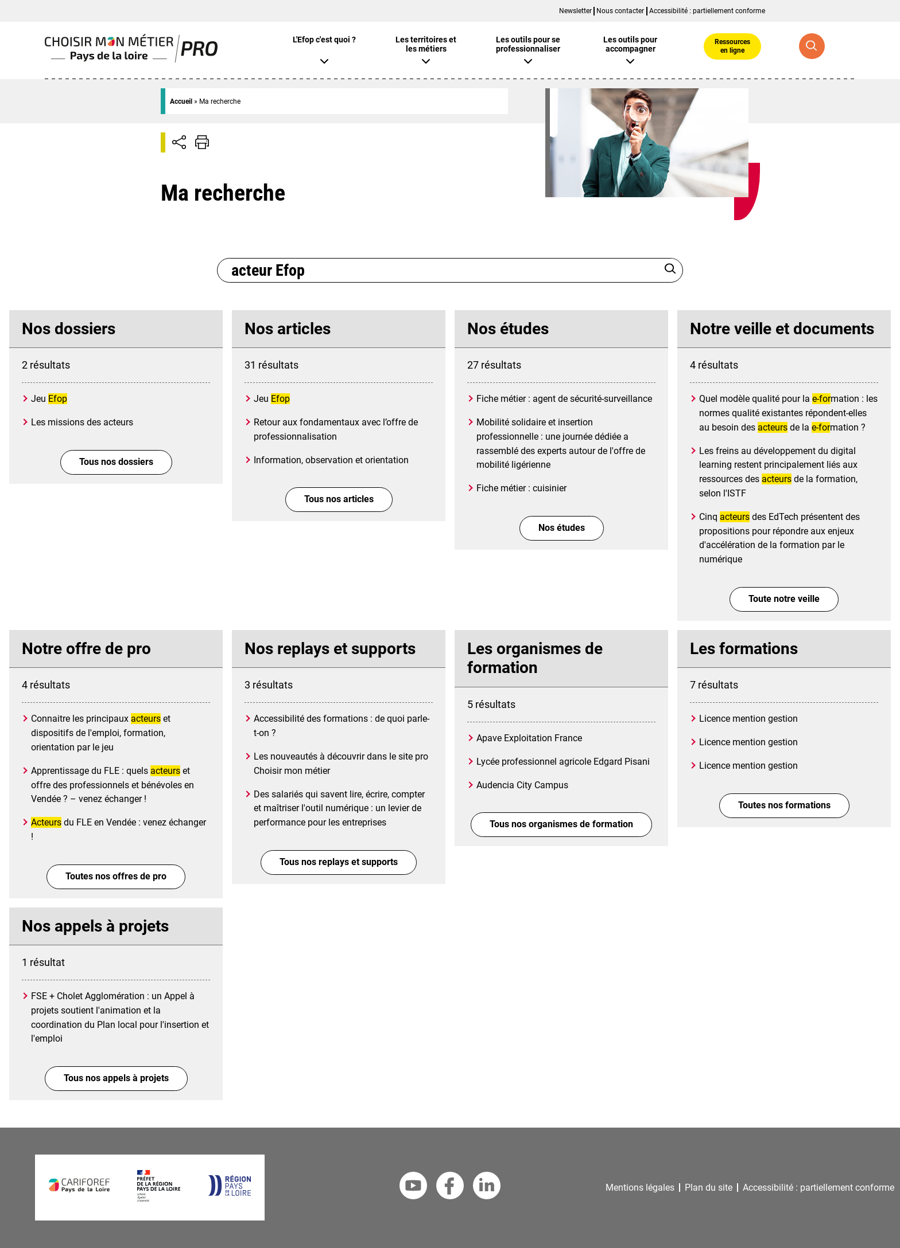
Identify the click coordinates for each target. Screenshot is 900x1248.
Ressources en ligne (732, 46)
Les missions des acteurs (82, 422)
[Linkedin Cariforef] (487, 1188)
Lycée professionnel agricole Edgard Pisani (563, 761)
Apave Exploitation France (529, 738)
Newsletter (575, 11)
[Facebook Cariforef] (450, 1188)
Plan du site (708, 1187)
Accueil (181, 101)
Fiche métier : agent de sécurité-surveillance (564, 398)
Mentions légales (640, 1187)
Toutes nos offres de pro (115, 876)
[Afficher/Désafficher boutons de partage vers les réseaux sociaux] (179, 142)
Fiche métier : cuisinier (521, 488)
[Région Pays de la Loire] (229, 1192)
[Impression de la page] (202, 142)
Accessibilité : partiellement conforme (707, 11)
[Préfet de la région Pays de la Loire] (158, 1198)
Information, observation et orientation (331, 460)
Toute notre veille (784, 598)
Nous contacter (620, 11)
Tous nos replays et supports (339, 861)
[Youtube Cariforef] (413, 1188)
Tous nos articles (339, 499)
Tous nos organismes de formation (561, 824)
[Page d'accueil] (131, 59)
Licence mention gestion (748, 718)
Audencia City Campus (522, 785)
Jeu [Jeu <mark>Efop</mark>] (49, 398)
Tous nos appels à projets (116, 1078)
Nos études (561, 527)
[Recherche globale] (812, 46)
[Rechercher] (671, 270)
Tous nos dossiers (116, 461)
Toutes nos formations (784, 805)
